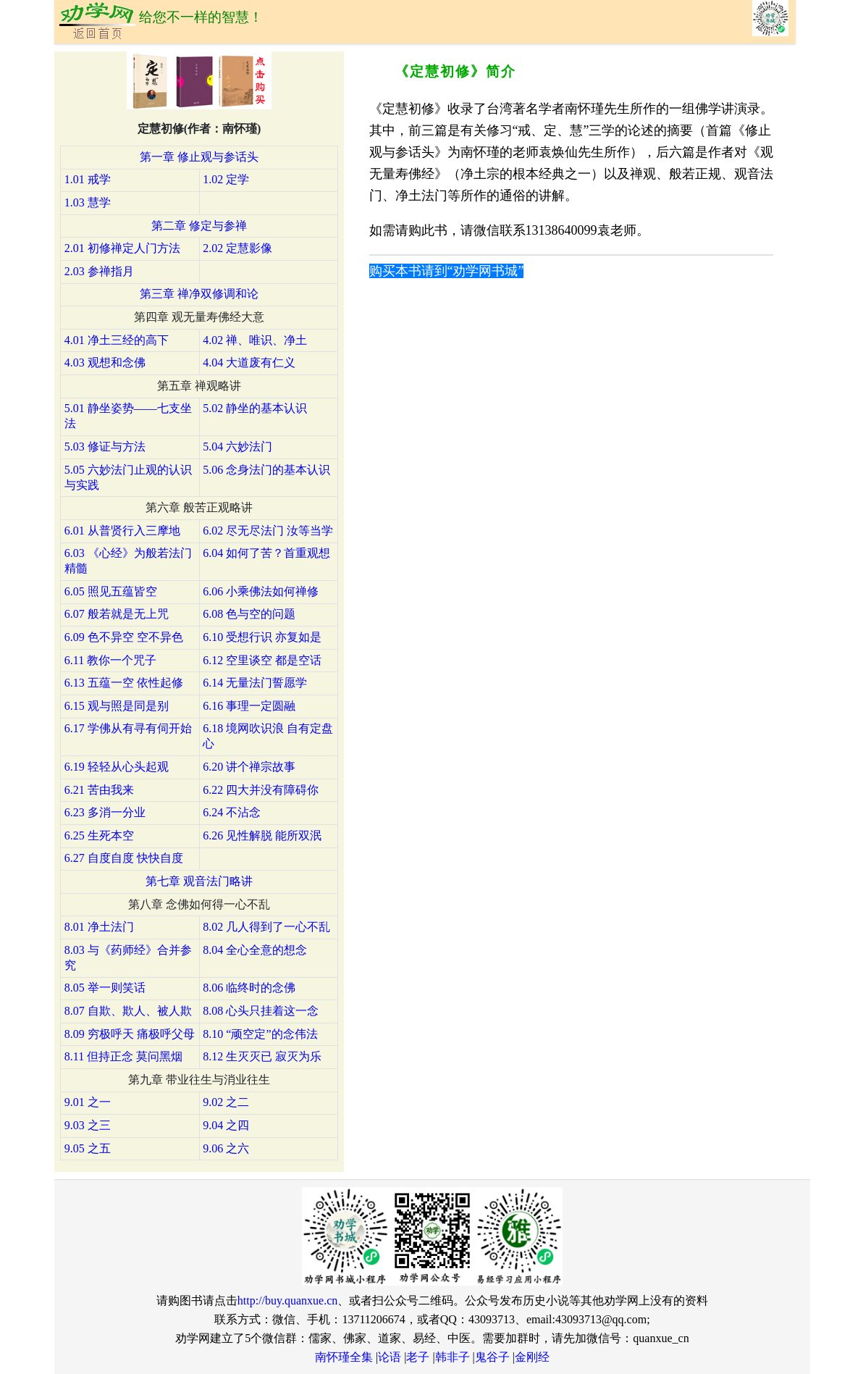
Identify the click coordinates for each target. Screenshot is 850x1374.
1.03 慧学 (87, 202)
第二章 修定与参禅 (199, 225)
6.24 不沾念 (232, 812)
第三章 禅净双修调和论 (199, 294)
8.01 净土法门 (99, 927)
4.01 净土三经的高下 (116, 340)
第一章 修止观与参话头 (199, 157)
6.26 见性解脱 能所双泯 (262, 835)
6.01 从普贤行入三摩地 (122, 530)
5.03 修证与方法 (105, 446)
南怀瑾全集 (344, 1357)
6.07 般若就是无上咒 (116, 614)
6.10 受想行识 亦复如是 (262, 637)
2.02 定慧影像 (237, 248)
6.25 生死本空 (99, 835)
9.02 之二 (226, 1102)
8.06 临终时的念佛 (249, 987)
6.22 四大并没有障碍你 (261, 790)
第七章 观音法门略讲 (199, 881)
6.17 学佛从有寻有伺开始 (128, 728)
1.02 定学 (226, 179)
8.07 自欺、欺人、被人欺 (128, 1011)
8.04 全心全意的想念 (255, 950)
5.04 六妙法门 (237, 446)
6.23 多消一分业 (105, 812)
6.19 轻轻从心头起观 (116, 767)
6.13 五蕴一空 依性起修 (123, 682)
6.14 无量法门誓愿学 (255, 682)
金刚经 (532, 1357)
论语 (389, 1357)
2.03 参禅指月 (99, 271)
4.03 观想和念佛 (105, 362)
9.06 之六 (226, 1148)
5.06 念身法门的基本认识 (266, 470)
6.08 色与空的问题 (249, 614)
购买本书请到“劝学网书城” (446, 271)
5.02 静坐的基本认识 (255, 408)
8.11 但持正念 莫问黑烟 (123, 1056)
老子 (417, 1357)
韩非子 (452, 1357)
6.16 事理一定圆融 (249, 706)
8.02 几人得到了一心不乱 (266, 927)
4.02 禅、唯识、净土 (255, 340)
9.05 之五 (87, 1148)
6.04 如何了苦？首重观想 (266, 553)
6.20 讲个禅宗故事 (249, 767)
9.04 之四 (226, 1125)
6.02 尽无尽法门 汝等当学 (268, 530)
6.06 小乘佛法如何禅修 (261, 591)
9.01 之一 (87, 1102)
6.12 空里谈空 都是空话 (262, 660)
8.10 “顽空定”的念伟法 (260, 1034)
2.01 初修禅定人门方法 (122, 248)
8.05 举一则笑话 (105, 987)
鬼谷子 (492, 1357)
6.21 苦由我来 (99, 790)
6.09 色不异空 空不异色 (123, 637)
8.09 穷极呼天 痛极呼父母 (129, 1034)
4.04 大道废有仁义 (249, 362)
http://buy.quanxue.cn (287, 1300)
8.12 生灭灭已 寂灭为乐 (262, 1056)
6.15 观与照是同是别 (116, 706)
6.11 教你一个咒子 (110, 660)
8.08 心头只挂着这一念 (261, 1011)
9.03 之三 (87, 1125)
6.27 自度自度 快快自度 (123, 858)
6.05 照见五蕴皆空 (110, 591)
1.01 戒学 (87, 179)
